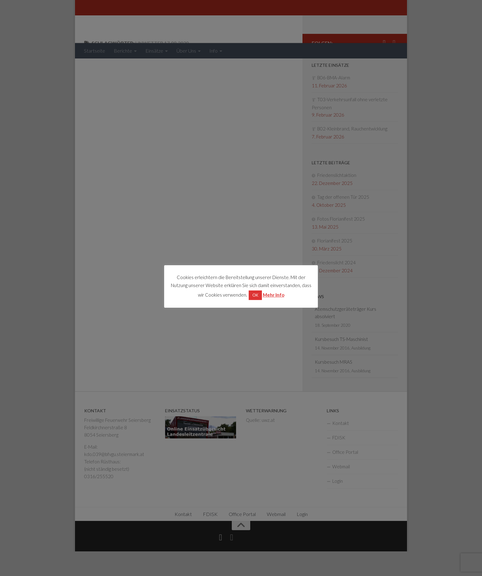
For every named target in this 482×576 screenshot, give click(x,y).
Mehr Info (273, 295)
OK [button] (255, 295)
